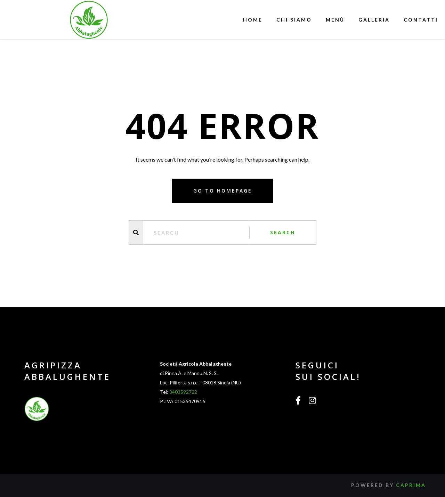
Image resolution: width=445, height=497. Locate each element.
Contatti (421, 20)
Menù (335, 20)
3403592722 (183, 392)
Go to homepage (222, 190)
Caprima (411, 485)
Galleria (374, 20)
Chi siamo (294, 20)
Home (252, 20)
